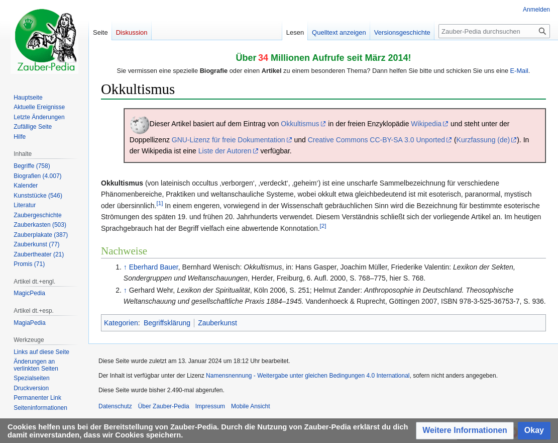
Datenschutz (115, 406)
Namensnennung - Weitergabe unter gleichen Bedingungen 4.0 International (307, 375)
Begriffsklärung (167, 323)
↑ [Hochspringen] (125, 267)
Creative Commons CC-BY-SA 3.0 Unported (376, 140)
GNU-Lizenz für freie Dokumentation (228, 140)
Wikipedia (426, 124)
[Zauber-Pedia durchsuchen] (494, 31)
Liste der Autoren (225, 151)
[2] (323, 225)
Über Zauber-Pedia (163, 406)
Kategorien (121, 323)
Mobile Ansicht (250, 406)
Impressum (210, 406)
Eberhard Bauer (153, 267)
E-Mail (519, 70)
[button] (465, 430)
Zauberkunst (217, 323)
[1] (160, 203)
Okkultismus (300, 124)
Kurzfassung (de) (483, 140)
